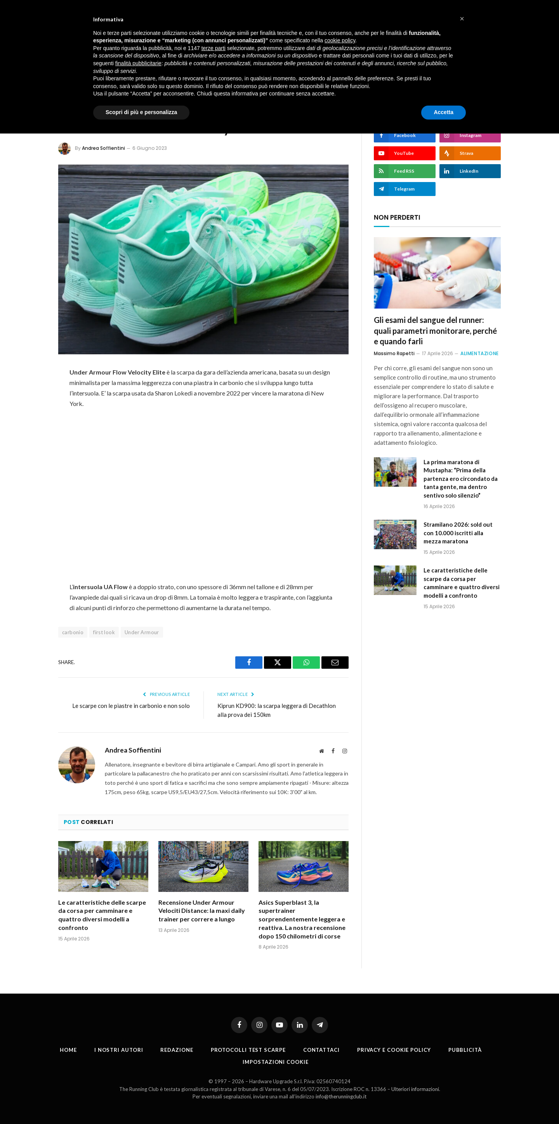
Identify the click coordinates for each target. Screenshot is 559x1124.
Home (68, 1050)
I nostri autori (118, 1050)
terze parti (213, 48)
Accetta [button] (443, 112)
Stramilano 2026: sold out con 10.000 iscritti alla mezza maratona (458, 533)
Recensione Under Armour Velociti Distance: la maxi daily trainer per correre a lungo (201, 911)
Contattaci (321, 1050)
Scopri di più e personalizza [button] (141, 112)
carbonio (72, 632)
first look (104, 632)
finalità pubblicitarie (138, 63)
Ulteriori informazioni (415, 1089)
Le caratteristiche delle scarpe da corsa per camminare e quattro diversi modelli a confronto (102, 915)
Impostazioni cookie (275, 1062)
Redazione (176, 1050)
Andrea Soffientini (103, 148)
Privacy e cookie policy (394, 1050)
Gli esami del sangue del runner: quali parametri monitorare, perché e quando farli (435, 330)
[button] (462, 18)
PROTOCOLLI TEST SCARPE (248, 1050)
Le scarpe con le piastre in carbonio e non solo (131, 705)
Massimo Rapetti (394, 353)
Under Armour (142, 632)
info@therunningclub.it (341, 1096)
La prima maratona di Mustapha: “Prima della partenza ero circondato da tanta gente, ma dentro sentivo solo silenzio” (461, 478)
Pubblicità (465, 1050)
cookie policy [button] (340, 40)
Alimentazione (479, 353)
